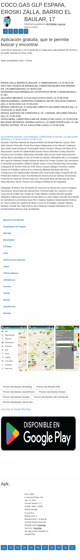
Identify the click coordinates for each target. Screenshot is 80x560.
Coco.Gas (61, 24)
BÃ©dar (7, 233)
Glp (45, 197)
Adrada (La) (9, 280)
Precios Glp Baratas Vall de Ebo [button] (18, 402)
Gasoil (6, 293)
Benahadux (9, 240)
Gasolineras (9, 306)
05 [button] (31, 547)
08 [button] (52, 547)
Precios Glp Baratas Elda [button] (48, 386)
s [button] (20, 31)
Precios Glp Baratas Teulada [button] (16, 397)
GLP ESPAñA (51, 24)
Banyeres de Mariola (13, 220)
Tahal (6, 266)
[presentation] (74, 348)
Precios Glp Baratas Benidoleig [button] (17, 386)
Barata (6, 300)
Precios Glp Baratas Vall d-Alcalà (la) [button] (51, 397)
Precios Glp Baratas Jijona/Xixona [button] (19, 392)
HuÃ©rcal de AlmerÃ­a (14, 260)
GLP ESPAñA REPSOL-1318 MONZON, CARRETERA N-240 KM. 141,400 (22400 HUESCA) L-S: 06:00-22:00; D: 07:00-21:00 (39, 138)
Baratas (7, 313)
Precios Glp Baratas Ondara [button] (52, 392)
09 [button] (58, 547)
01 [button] (4, 547)
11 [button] (72, 547)
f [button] (10, 31)
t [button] (15, 31)
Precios (7, 286)
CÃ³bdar (7, 246)
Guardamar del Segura (14, 226)
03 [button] (17, 547)
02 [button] (11, 547)
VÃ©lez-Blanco (10, 273)
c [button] (5, 31)
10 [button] (65, 547)
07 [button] (45, 547)
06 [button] (38, 547)
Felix (5, 253)
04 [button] (24, 547)
